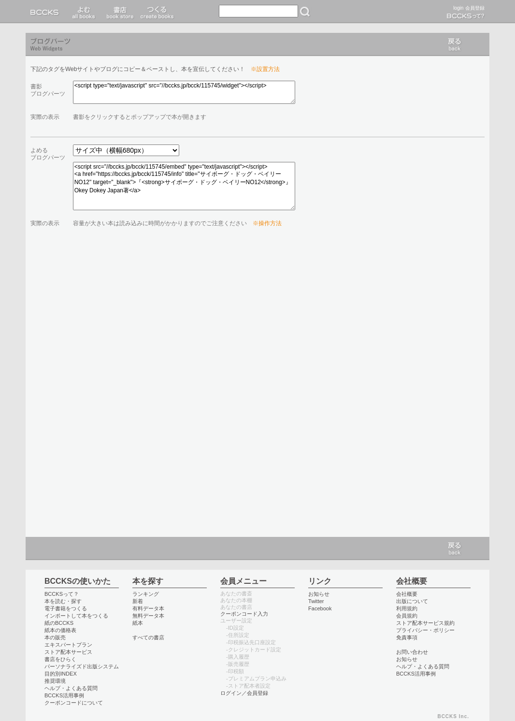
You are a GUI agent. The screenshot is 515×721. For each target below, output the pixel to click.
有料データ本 (148, 608)
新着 (137, 601)
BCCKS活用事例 (64, 695)
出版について (412, 601)
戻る (454, 44)
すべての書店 (148, 637)
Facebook (320, 608)
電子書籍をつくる (65, 608)
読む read (83, 11)
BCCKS (46, 11)
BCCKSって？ (61, 594)
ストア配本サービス (68, 652)
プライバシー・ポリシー (425, 630)
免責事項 (406, 637)
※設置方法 (265, 69)
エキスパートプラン (68, 645)
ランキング (145, 594)
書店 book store (118, 11)
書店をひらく (60, 659)
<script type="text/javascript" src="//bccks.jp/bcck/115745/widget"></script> (184, 92)
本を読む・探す (63, 601)
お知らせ (318, 594)
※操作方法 (267, 223)
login (458, 8)
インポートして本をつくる (76, 616)
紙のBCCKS (58, 623)
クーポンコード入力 (244, 614)
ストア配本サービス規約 (425, 623)
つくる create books (157, 11)
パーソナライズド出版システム (81, 666)
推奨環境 (55, 681)
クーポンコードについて (73, 703)
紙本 (137, 623)
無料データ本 (148, 616)
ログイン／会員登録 (244, 693)
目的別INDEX (60, 674)
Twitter (316, 601)
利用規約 (406, 608)
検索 (305, 11)
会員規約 (406, 616)
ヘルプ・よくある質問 (71, 688)
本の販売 (55, 637)
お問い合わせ (412, 652)
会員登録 (475, 8)
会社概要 (406, 594)
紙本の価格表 (60, 630)
